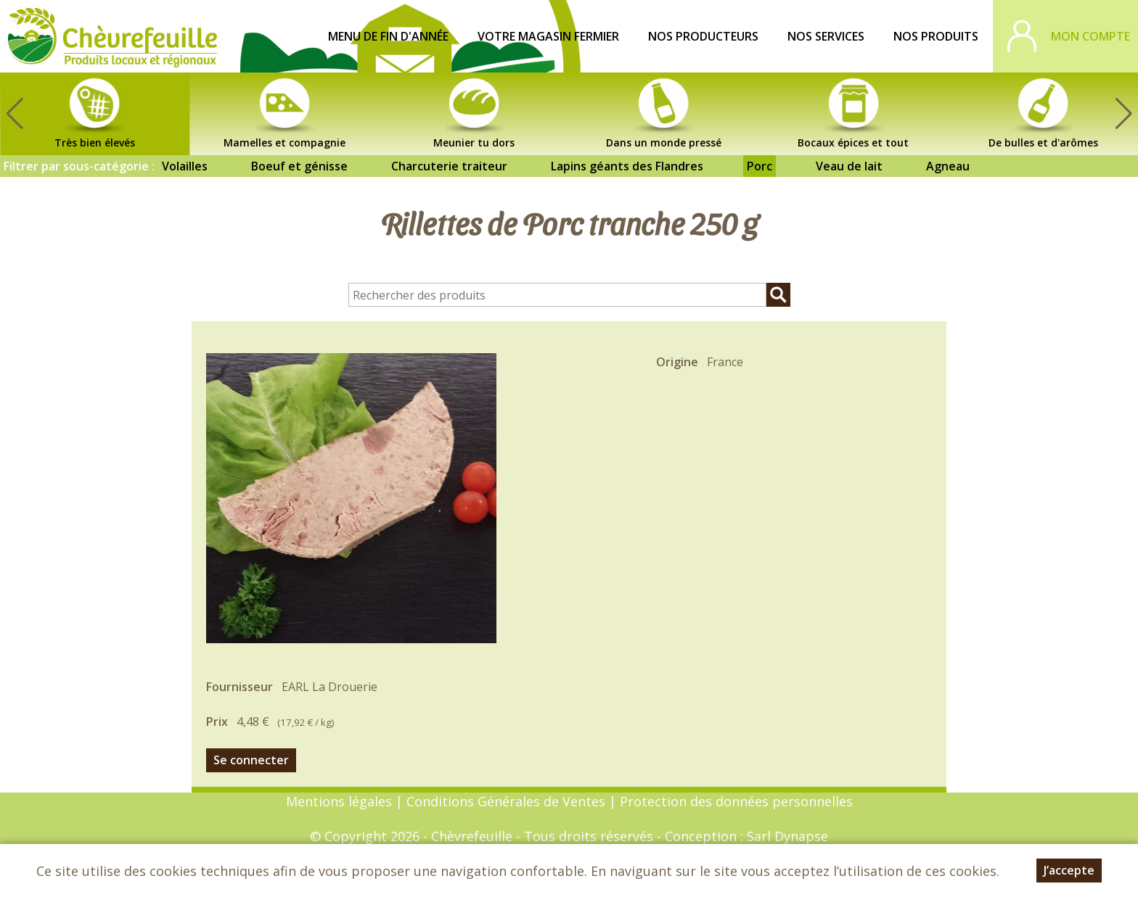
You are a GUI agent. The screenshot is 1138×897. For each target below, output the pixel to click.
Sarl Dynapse (787, 836)
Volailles (185, 166)
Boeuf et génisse (299, 166)
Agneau (948, 166)
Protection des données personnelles (736, 801)
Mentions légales (339, 801)
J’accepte (1069, 870)
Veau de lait (849, 166)
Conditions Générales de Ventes (507, 801)
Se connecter (251, 760)
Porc (759, 166)
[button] (1123, 114)
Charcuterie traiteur (449, 166)
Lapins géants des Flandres (627, 166)
